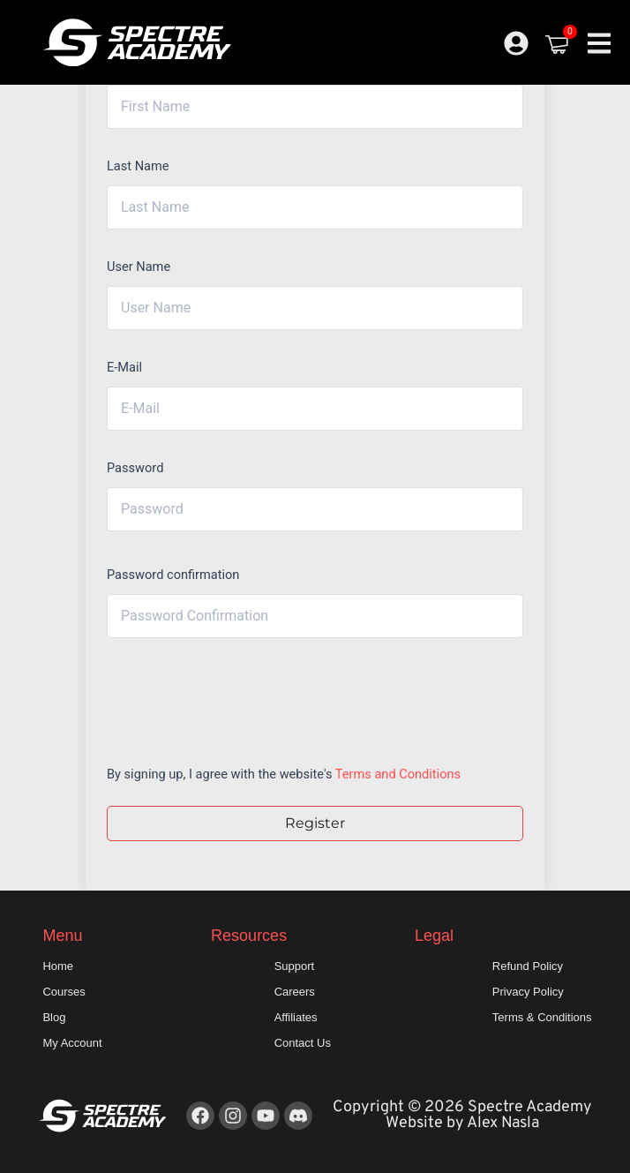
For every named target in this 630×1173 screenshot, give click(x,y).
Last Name (138, 166)
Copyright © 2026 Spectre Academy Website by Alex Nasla (462, 1115)
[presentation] (226, 696)
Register (315, 823)
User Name (138, 266)
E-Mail (124, 367)
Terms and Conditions (398, 774)
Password (135, 468)
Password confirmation (173, 575)
